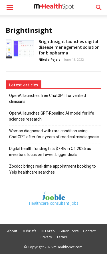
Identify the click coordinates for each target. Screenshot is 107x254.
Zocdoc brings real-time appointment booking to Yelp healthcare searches (52, 169)
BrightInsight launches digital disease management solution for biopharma (69, 47)
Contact (89, 231)
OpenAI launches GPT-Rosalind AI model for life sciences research (51, 116)
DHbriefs (29, 231)
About (12, 231)
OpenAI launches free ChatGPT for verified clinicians (47, 98)
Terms (61, 237)
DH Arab (48, 231)
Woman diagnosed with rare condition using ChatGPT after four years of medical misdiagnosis (54, 134)
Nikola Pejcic (49, 59)
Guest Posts (68, 231)
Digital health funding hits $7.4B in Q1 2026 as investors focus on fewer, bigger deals (50, 151)
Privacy (46, 237)
